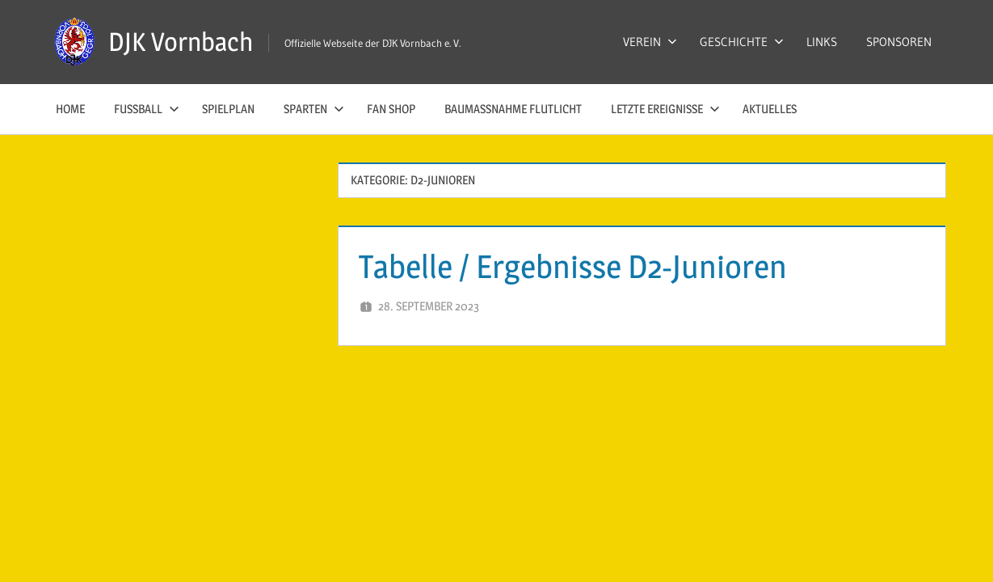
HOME (70, 108)
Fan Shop (391, 108)
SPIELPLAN (228, 108)
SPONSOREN (899, 41)
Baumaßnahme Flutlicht (513, 108)
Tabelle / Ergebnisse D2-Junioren (573, 266)
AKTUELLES (770, 108)
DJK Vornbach (180, 41)
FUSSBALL (146, 108)
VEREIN (650, 41)
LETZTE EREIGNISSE (665, 108)
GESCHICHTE (742, 41)
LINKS (821, 41)
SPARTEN (314, 108)
